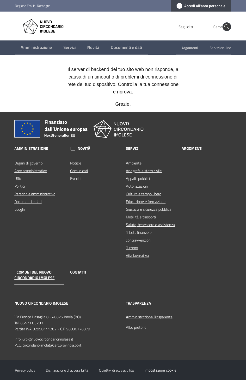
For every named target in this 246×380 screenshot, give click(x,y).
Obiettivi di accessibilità (116, 370)
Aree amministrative (30, 171)
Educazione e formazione (146, 201)
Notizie (75, 163)
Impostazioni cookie (160, 370)
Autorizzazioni (137, 186)
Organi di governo (28, 163)
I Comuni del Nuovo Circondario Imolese (34, 275)
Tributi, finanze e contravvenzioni (139, 236)
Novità (84, 148)
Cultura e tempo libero (143, 194)
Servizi (133, 148)
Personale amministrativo (34, 194)
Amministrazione (31, 148)
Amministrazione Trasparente (149, 317)
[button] (225, 27)
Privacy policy (25, 370)
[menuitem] (36, 47)
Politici (19, 186)
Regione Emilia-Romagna (32, 5)
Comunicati (79, 171)
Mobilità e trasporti (141, 217)
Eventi (75, 178)
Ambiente (133, 163)
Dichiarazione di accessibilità (67, 370)
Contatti (78, 272)
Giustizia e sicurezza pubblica (148, 209)
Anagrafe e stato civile (144, 171)
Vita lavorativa (137, 255)
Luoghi (19, 209)
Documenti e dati (28, 201)
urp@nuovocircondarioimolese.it (47, 339)
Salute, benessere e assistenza (150, 225)
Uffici (18, 178)
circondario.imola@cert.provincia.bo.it (52, 345)
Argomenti (192, 148)
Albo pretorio (136, 327)
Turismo (132, 248)
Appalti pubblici (138, 178)
